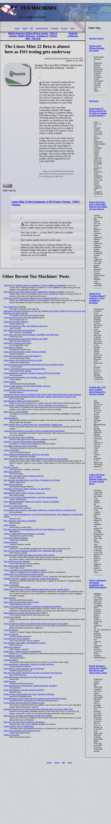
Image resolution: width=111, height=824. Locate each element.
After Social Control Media (14, 566)
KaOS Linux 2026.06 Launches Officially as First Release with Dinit (31, 298)
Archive (64, 28)
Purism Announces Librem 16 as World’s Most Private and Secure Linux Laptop (98, 669)
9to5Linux (94, 101)
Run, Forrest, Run (11, 307)
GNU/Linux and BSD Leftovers (16, 322)
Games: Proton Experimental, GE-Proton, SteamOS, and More (29, 694)
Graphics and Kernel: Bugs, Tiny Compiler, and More (25, 377)
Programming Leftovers (13, 347)
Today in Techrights (11, 450)
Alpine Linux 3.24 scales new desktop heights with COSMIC (28, 716)
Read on (7, 186)
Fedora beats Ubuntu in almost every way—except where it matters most (33, 424)
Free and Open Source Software (17, 561)
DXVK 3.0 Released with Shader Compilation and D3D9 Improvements (98, 583)
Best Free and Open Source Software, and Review (24, 722)
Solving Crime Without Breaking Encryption (96, 48)
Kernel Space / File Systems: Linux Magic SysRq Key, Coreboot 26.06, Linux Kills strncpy (40, 510)
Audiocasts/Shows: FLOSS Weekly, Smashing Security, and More (30, 686)
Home (17, 28)
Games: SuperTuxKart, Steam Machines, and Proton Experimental (30, 497)
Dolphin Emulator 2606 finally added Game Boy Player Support (29, 555)
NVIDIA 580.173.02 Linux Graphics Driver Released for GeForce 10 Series (97, 390)
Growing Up (8, 617)
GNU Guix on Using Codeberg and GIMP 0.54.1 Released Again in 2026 (33, 551)
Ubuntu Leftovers (11, 542)
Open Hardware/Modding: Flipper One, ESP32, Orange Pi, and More (31, 501)
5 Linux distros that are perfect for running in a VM (24, 703)
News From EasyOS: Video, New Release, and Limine (26, 326)
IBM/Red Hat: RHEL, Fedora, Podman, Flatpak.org (24, 493)
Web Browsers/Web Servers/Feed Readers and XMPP (26, 339)
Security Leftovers (11, 467)
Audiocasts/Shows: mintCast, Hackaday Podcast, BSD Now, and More (32, 373)
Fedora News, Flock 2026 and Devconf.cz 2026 (23, 360)
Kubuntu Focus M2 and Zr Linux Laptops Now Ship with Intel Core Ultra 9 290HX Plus (38, 709)
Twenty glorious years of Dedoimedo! (19, 726)
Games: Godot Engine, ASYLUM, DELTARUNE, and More (27, 386)
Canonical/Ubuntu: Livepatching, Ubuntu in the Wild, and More (29, 664)
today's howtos (10, 382)
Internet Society (96, 38)
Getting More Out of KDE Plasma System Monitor (24, 574)
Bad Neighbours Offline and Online (18, 401)
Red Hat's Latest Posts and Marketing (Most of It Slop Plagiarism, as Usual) (34, 529)
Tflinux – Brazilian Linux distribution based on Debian (25, 570)
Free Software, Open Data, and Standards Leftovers (25, 643)
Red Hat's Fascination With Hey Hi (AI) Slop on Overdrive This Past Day (33, 673)
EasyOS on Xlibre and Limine (16, 506)
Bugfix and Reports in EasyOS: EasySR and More (24, 690)
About (25, 28)
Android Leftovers (73, 34)
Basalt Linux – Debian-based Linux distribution (22, 651)
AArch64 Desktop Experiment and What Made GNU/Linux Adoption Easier (34, 364)
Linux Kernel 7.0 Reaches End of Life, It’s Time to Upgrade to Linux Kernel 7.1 (98, 112)
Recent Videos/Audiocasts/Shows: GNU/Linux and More (26, 454)
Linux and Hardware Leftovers (16, 538)
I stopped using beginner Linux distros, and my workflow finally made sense (34, 431)
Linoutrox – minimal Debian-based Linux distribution (25, 442)
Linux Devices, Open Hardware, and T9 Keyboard (24, 668)
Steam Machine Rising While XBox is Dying (21, 602)
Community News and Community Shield (20, 317)
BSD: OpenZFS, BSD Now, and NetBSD (20, 521)
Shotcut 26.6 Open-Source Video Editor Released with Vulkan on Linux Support (98, 205)
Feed (72, 28)
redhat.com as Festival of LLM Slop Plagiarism (22, 356)
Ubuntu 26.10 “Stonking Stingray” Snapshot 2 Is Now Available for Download (97, 298)
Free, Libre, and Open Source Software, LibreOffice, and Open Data (31, 335)
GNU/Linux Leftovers (12, 472)
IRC (31, 28)
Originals (55, 28)
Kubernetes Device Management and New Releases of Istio (28, 677)
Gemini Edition (42, 28)
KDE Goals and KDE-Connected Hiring (19, 330)
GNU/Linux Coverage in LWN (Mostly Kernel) (22, 731)
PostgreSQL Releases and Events (17, 343)
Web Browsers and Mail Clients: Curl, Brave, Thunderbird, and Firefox (32, 480)
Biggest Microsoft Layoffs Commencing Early (22, 613)
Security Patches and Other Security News (21, 390)
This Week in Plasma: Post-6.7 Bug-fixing (20, 446)
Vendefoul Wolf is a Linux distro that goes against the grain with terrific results (35, 698)
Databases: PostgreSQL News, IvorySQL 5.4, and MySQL (27, 489)
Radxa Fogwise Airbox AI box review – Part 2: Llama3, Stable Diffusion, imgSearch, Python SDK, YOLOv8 (33, 36)
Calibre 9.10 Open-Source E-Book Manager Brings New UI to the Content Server (98, 479)
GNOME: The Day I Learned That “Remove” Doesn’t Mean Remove (31, 579)
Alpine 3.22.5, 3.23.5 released (16, 412)
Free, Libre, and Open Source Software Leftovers (24, 476)
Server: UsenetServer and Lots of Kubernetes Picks (24, 369)
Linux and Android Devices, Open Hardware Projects (25, 352)
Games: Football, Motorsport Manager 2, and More (24, 534)
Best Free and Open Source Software (19, 437)
